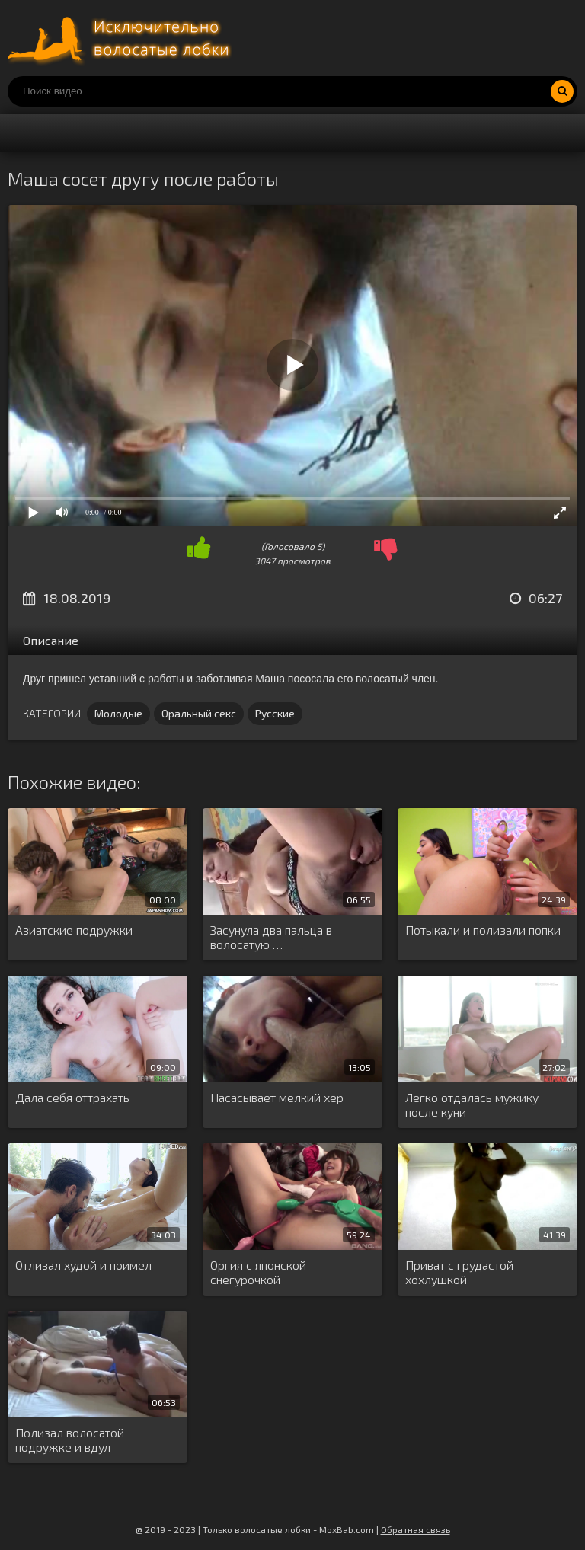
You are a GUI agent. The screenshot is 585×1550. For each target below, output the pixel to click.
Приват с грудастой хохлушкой (459, 1272)
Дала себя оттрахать (72, 1097)
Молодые (118, 713)
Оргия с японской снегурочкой (258, 1272)
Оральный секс (198, 713)
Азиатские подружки (74, 929)
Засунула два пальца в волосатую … (271, 936)
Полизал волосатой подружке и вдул (69, 1439)
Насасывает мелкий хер (277, 1097)
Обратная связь (415, 1529)
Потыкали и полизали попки (483, 929)
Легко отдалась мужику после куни (472, 1104)
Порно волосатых (122, 38)
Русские (275, 713)
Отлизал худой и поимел (83, 1265)
